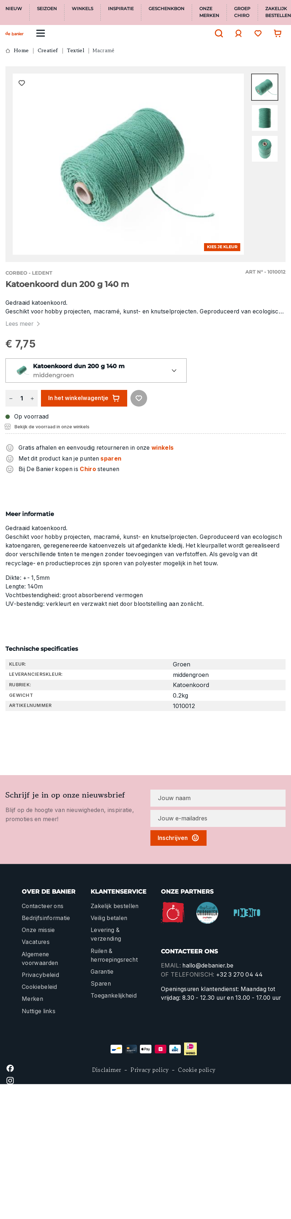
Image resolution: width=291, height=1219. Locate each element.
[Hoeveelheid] (21, 398)
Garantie (102, 971)
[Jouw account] (236, 33)
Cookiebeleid (39, 986)
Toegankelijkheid (114, 995)
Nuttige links (38, 1011)
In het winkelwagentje (84, 398)
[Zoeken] (217, 33)
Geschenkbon (166, 8)
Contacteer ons (42, 906)
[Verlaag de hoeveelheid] (10, 398)
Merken (32, 998)
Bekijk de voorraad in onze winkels (52, 426)
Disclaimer (106, 1070)
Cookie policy (196, 1070)
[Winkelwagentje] (276, 33)
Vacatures (36, 942)
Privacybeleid (40, 975)
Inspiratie (121, 8)
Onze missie (38, 930)
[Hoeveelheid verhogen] (32, 398)
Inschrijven (178, 838)
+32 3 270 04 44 (239, 974)
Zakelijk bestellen (115, 906)
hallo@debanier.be (207, 965)
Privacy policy (149, 1070)
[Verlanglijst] (256, 33)
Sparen (101, 983)
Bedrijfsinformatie (46, 918)
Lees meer (23, 323)
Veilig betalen (109, 918)
